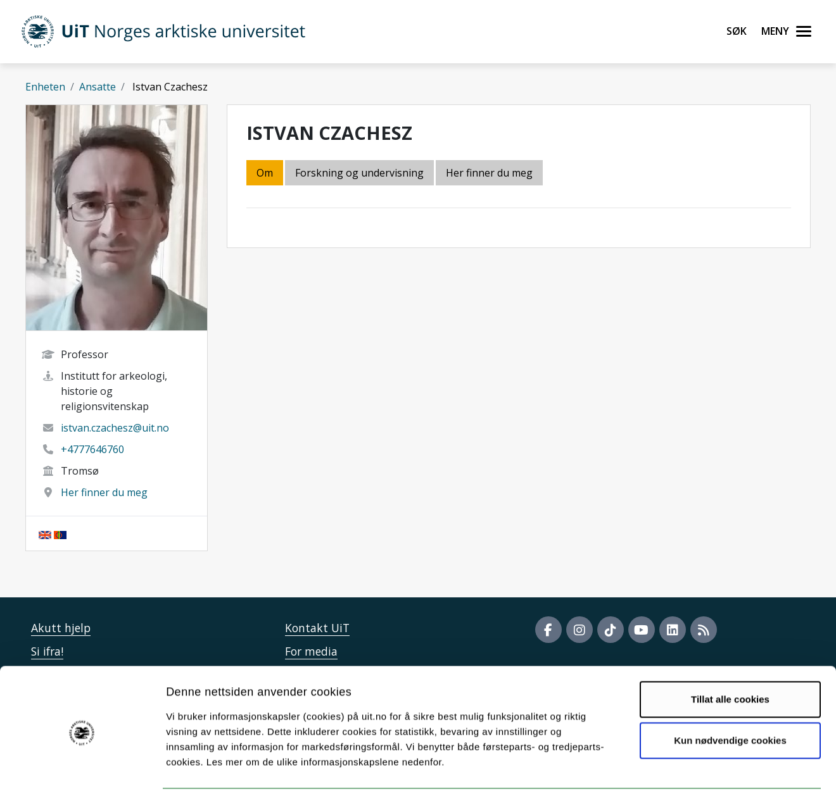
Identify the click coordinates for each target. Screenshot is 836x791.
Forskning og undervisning (359, 173)
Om (264, 173)
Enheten (45, 87)
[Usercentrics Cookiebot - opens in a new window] (82, 766)
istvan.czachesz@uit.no (115, 428)
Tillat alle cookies (730, 652)
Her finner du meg (104, 492)
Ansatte (97, 87)
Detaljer (674, 766)
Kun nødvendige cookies (730, 693)
